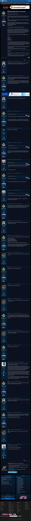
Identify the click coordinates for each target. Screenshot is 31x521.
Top (29, 61)
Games (10, 502)
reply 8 (14, 193)
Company (18, 502)
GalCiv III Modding (16, 9)
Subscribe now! (8, 498)
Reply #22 (9, 398)
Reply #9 (9, 190)
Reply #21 (9, 381)
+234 (3, 19)
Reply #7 (9, 159)
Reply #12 (9, 235)
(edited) (22, 75)
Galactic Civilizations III (10, 9)
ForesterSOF (4, 449)
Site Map (20, 519)
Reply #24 (9, 429)
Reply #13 (9, 252)
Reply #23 (9, 412)
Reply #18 (9, 330)
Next (27, 460)
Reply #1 (9, 61)
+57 (3, 106)
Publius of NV (4, 15)
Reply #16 (9, 298)
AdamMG (3, 101)
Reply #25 (9, 444)
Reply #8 (9, 173)
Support (26, 502)
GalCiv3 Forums (16, 12)
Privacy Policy (11, 519)
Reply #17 (9, 313)
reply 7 (14, 176)
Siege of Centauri (10, 511)
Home (1, 9)
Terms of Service (15, 519)
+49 (3, 168)
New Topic (27, 3)
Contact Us (18, 511)
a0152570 (3, 164)
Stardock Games (5, 9)
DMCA (18, 519)
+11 (3, 293)
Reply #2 (9, 75)
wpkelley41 (4, 288)
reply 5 (14, 145)
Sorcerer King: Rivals (11, 512)
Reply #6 (9, 142)
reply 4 (14, 162)
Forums (18, 512)
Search (28, 57)
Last (29, 460)
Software (2, 502)
